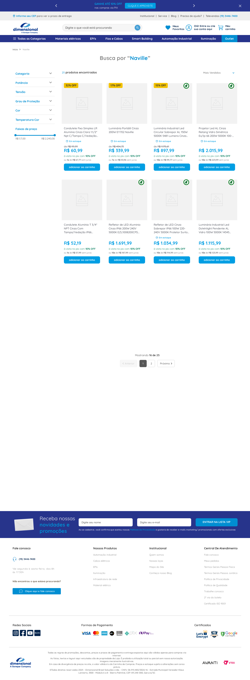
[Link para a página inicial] (15, 7)
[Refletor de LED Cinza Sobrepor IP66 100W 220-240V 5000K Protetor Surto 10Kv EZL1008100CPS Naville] (172, 179)
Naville (26, 7)
